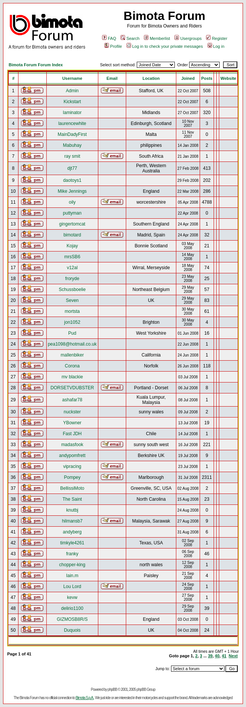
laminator (72, 112)
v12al (72, 267)
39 (210, 656)
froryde (72, 278)
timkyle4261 (72, 542)
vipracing (72, 466)
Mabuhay (72, 145)
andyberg (72, 532)
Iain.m (72, 575)
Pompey (72, 477)
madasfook (72, 444)
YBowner (72, 422)
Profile (113, 46)
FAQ (109, 38)
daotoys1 (72, 180)
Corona (72, 366)
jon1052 (72, 322)
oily (72, 202)
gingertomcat (72, 224)
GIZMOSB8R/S (72, 619)
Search (130, 38)
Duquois (72, 630)
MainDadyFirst (72, 134)
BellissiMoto (72, 488)
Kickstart (72, 101)
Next (233, 656)
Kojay (72, 245)
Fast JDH (72, 433)
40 (217, 656)
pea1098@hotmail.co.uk (72, 344)
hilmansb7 (72, 521)
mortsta (72, 311)
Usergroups (188, 38)
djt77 (72, 168)
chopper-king (72, 564)
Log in (216, 46)
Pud (72, 333)
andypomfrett (72, 455)
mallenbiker (72, 355)
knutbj (72, 510)
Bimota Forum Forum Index (36, 64)
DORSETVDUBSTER (72, 387)
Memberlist (157, 38)
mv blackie (72, 376)
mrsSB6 (72, 256)
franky (72, 553)
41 (224, 656)
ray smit (72, 156)
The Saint (72, 499)
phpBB (112, 689)
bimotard (72, 235)
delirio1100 (72, 608)
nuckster (72, 411)
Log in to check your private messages (165, 46)
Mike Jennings (72, 191)
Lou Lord (72, 586)
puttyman (72, 213)
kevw (72, 597)
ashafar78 (72, 399)
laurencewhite (72, 123)
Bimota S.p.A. (85, 698)
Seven (72, 300)
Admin (72, 90)
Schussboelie (72, 289)
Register (216, 38)
